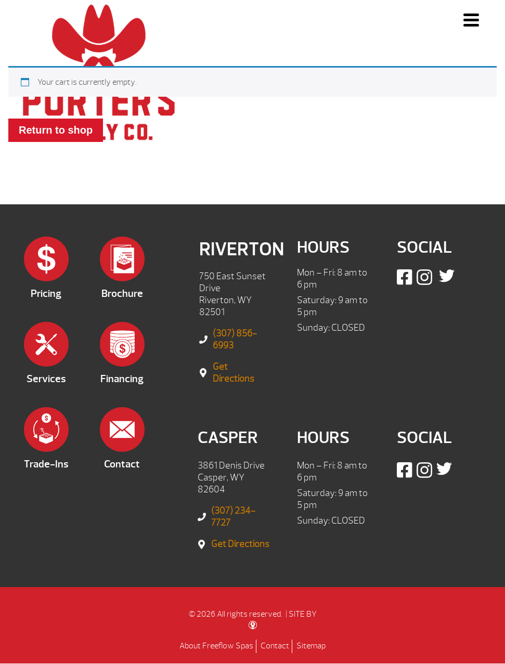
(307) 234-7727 (233, 517)
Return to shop (56, 130)
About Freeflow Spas (216, 646)
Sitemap (311, 646)
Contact (275, 646)
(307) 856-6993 (235, 339)
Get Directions (233, 373)
